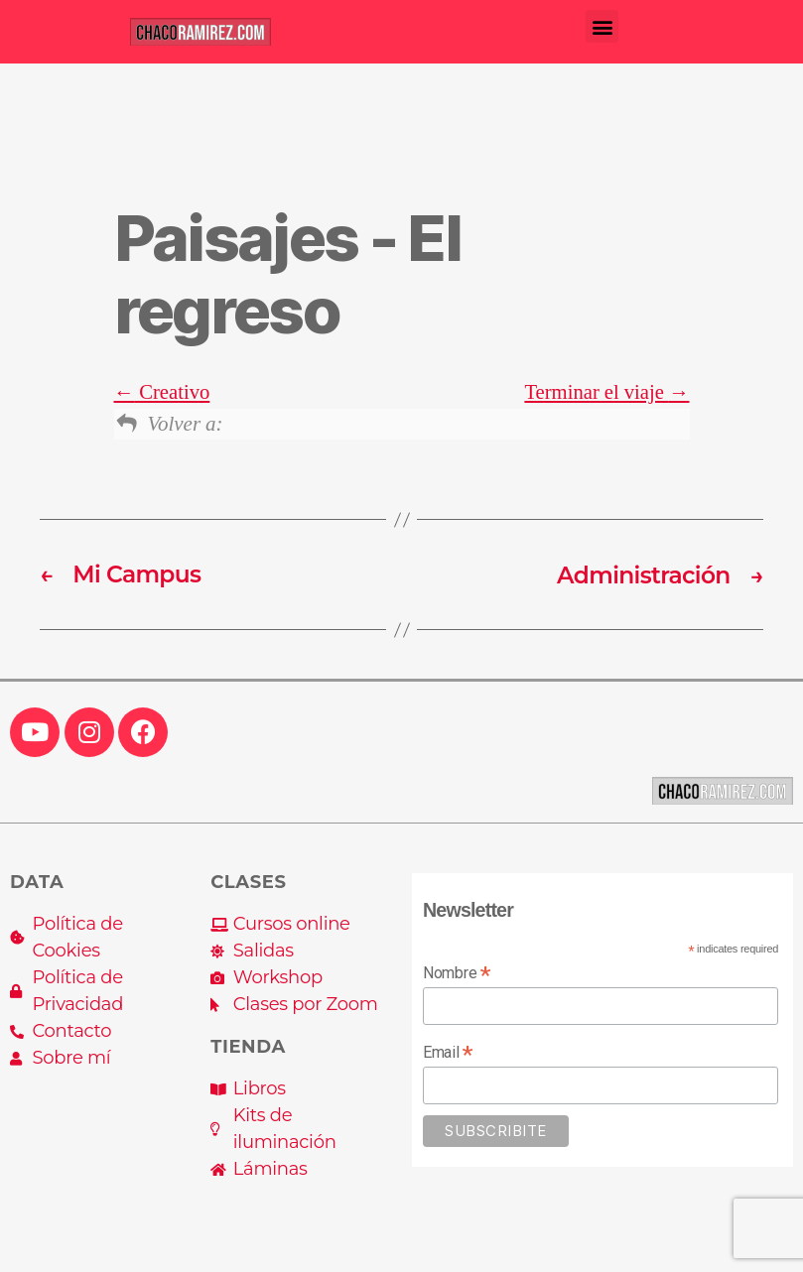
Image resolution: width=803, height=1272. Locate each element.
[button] (602, 26)
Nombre (456, 970)
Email (447, 1051)
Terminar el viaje (606, 392)
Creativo (162, 392)
